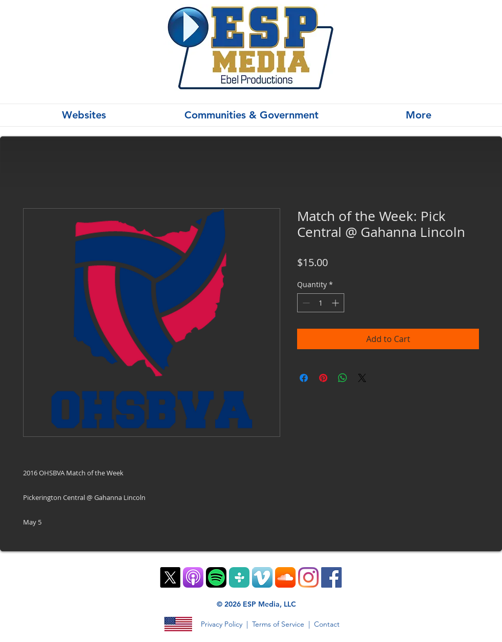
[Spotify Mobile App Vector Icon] (216, 577)
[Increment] (336, 303)
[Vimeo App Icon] (262, 577)
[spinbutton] (320, 303)
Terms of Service (278, 624)
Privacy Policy (221, 624)
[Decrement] (305, 303)
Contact (327, 624)
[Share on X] (362, 378)
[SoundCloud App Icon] (285, 577)
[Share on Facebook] (304, 378)
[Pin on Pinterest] (323, 378)
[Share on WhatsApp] (343, 378)
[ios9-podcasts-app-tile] (193, 577)
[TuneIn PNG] (239, 577)
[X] (170, 577)
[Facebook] (331, 577)
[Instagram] (308, 577)
